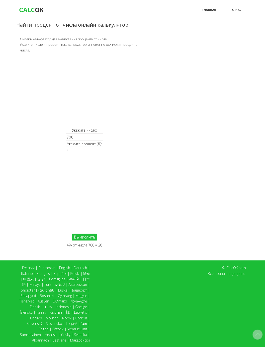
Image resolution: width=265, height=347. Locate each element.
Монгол (52, 318)
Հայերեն (46, 290)
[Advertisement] (84, 90)
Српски (81, 318)
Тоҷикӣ (71, 323)
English (64, 267)
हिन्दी (86, 273)
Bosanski (47, 295)
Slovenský (34, 323)
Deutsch (80, 267)
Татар (44, 329)
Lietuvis (36, 318)
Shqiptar (28, 290)
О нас (237, 10)
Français (43, 273)
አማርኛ (60, 284)
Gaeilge (81, 306)
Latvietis (80, 312)
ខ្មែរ (68, 312)
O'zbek (58, 329)
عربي (41, 279)
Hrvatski (51, 334)
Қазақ (41, 312)
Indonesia (64, 306)
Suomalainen (30, 334)
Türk (47, 284)
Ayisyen (43, 301)
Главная (209, 10)
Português (57, 279)
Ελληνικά (60, 301)
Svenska (80, 334)
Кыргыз (56, 312)
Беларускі (28, 295)
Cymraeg (65, 295)
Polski (75, 273)
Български (46, 267)
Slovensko (54, 323)
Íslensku (26, 312)
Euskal (63, 290)
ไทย (84, 323)
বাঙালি (74, 279)
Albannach (40, 340)
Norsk (67, 318)
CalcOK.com (236, 267)
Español (60, 273)
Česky (65, 334)
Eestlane (59, 340)
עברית (48, 306)
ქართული (79, 301)
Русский (28, 267)
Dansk (35, 306)
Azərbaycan (78, 284)
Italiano (27, 273)
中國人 (28, 279)
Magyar (81, 295)
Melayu (35, 284)
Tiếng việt (26, 301)
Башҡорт (79, 290)
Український (77, 329)
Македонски (80, 340)
